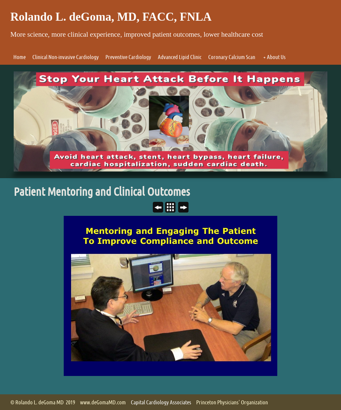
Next (186, 207)
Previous (160, 207)
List (173, 207)
